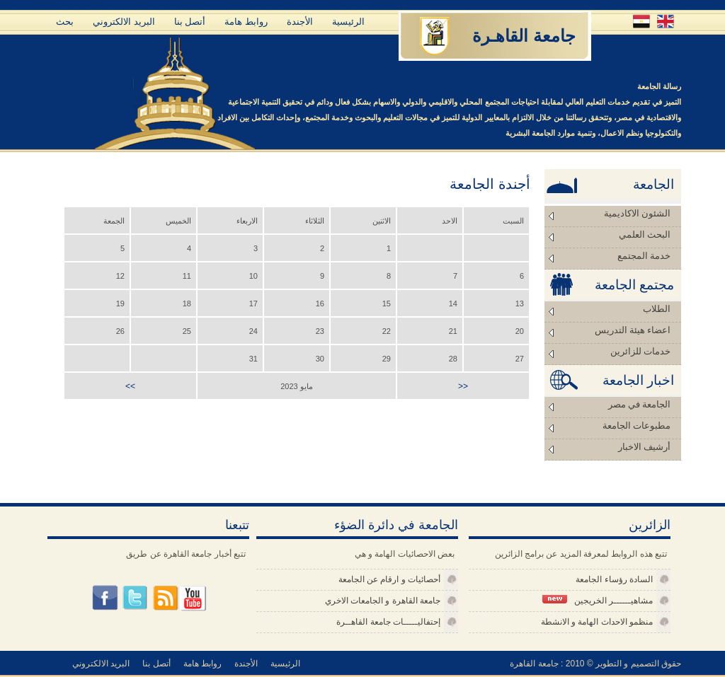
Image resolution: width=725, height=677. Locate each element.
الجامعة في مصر (639, 404)
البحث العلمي (644, 234)
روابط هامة (246, 21)
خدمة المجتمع (643, 255)
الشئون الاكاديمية (637, 213)
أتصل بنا (190, 21)
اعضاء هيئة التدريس (633, 330)
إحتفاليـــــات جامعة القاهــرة (388, 622)
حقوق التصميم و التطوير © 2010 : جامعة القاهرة (595, 664)
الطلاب (656, 308)
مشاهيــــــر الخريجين (597, 600)
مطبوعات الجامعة (636, 425)
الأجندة (300, 21)
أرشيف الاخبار (644, 446)
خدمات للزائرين (640, 351)
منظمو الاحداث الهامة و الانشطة (597, 622)
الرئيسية (348, 21)
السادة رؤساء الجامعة (614, 579)
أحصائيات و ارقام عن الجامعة (389, 579)
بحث (65, 21)
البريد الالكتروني (124, 21)
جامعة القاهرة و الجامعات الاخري (382, 601)
